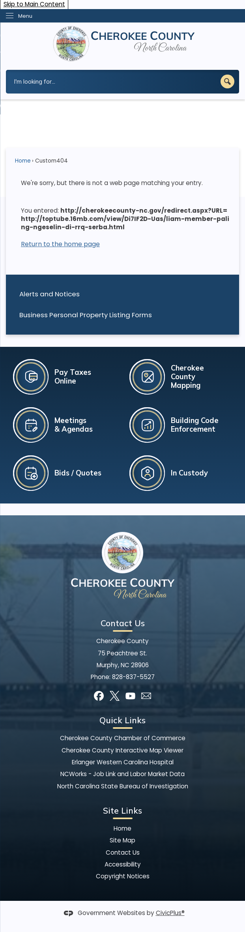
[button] (227, 81)
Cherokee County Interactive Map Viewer (122, 750)
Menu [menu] (25, 16)
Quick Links (122, 720)
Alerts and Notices (49, 294)
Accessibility (123, 864)
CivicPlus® (170, 913)
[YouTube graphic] (130, 696)
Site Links (122, 810)
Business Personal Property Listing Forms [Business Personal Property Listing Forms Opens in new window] (85, 315)
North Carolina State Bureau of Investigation (122, 786)
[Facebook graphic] (99, 696)
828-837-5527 (133, 677)
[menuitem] (122, 294)
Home (23, 161)
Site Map (122, 840)
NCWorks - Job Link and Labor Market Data (122, 774)
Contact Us (123, 852)
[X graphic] (115, 696)
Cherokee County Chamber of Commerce (122, 738)
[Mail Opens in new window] (146, 696)
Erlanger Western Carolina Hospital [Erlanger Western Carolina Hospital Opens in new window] (123, 762)
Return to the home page (60, 244)
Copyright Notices (123, 876)
